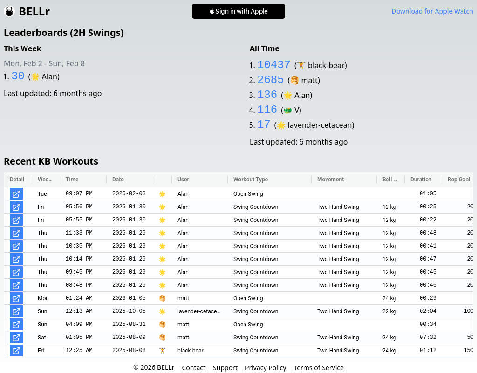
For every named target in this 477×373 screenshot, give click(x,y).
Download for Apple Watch (432, 11)
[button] (238, 11)
